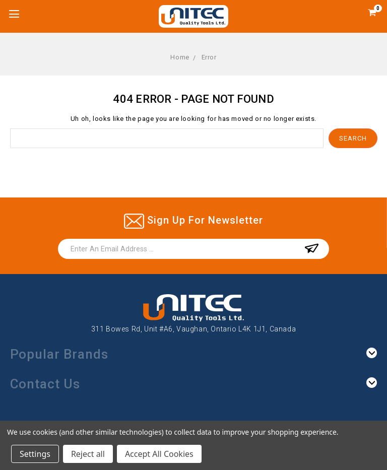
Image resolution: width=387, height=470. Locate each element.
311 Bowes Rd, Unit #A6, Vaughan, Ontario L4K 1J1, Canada (193, 329)
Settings (35, 453)
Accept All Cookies (159, 453)
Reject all (88, 453)
